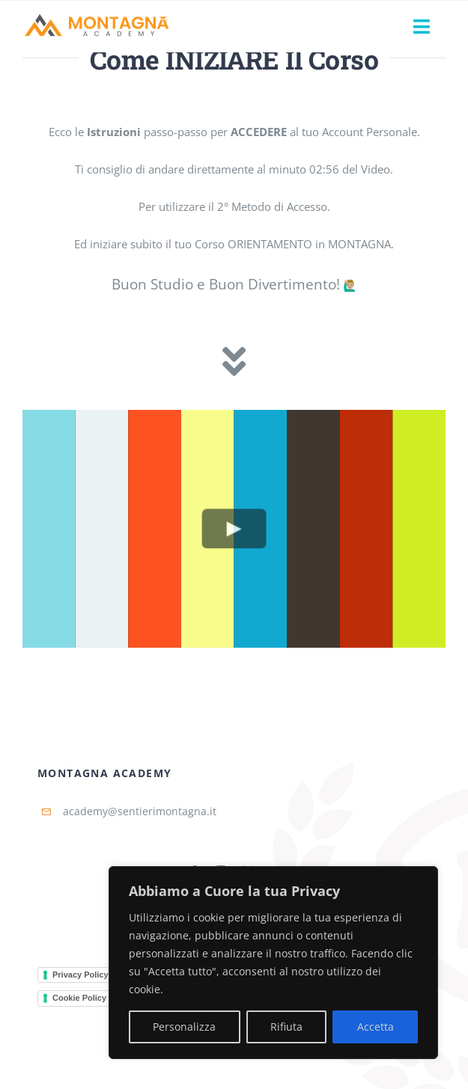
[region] (273, 962)
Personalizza (184, 1026)
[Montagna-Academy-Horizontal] (97, 17)
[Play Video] (234, 528)
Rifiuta (286, 1026)
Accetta (375, 1026)
